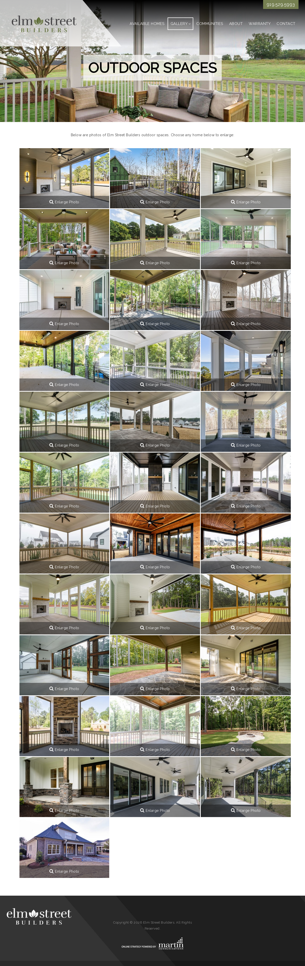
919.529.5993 (281, 4)
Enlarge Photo (64, 202)
